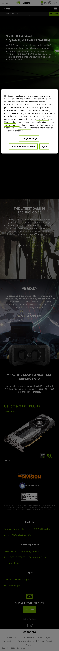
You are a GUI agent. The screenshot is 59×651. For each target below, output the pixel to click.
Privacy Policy (42, 119)
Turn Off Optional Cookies (23, 146)
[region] (29, 121)
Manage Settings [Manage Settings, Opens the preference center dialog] (28, 138)
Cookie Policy (10, 122)
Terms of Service (11, 125)
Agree (44, 146)
